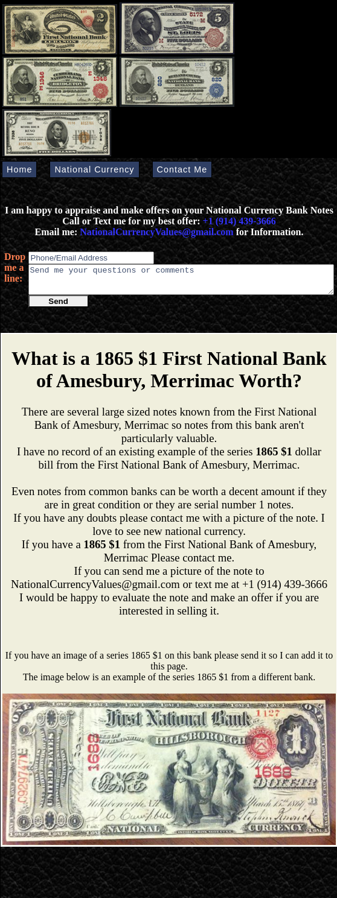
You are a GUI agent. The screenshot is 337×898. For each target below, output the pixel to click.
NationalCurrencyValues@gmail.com (155, 232)
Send (58, 306)
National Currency (94, 169)
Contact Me (182, 169)
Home (19, 169)
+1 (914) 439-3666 (239, 221)
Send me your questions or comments (181, 282)
